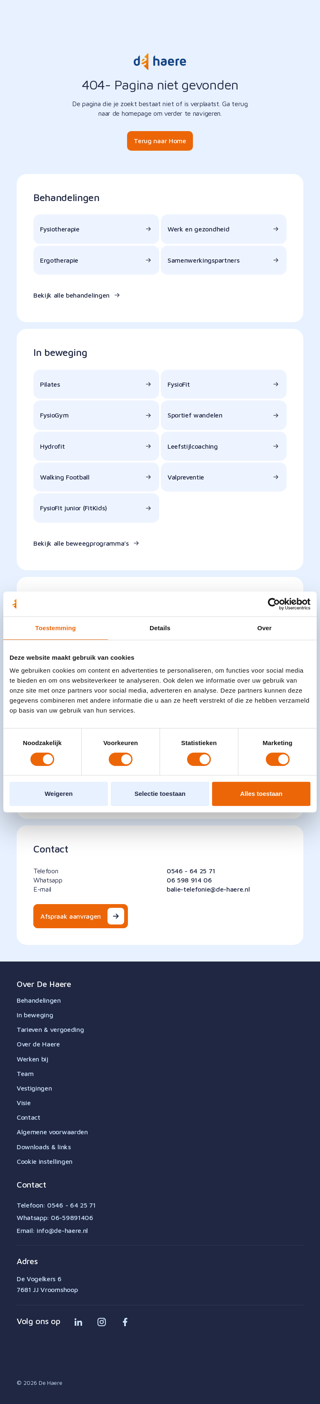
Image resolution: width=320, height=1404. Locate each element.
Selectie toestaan (160, 793)
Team (25, 1073)
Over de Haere (38, 1044)
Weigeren (58, 793)
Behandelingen (39, 1000)
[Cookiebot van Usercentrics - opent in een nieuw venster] (274, 604)
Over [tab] (264, 627)
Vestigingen (34, 1088)
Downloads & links (44, 1147)
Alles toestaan (261, 793)
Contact (28, 1117)
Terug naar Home (160, 140)
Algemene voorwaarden (52, 1132)
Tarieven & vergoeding (50, 1029)
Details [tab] (160, 627)
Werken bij (32, 1059)
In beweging (35, 1015)
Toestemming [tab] (55, 627)
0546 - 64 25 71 (191, 871)
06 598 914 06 (189, 880)
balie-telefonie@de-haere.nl (208, 889)
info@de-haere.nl (62, 1230)
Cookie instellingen (44, 1161)
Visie (23, 1102)
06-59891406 (72, 1217)
